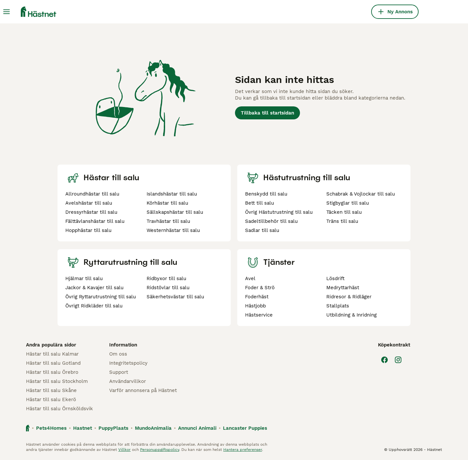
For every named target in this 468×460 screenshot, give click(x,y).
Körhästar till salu (167, 203)
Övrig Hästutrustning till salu (279, 212)
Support (118, 372)
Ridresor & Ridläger (348, 297)
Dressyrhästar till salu (91, 212)
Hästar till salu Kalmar (52, 354)
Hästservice (259, 315)
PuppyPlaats (113, 428)
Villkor (124, 449)
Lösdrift (335, 278)
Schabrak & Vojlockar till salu (360, 194)
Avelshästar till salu (88, 203)
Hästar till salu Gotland (53, 363)
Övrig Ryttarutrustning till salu (100, 297)
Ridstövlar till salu (168, 288)
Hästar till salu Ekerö (51, 399)
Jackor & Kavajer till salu (94, 288)
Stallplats (337, 306)
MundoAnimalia (153, 428)
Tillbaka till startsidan (267, 113)
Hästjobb (255, 306)
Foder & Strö (260, 288)
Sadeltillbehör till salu (271, 221)
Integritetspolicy (128, 363)
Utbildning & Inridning (351, 315)
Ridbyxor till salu (166, 278)
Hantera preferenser (242, 449)
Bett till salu (259, 203)
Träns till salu (342, 221)
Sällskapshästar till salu (175, 212)
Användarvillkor (127, 381)
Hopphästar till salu (88, 230)
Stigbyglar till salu (347, 203)
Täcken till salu (344, 212)
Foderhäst (256, 297)
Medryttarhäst (342, 288)
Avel (250, 278)
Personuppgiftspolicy (159, 449)
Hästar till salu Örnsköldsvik (59, 409)
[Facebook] (384, 359)
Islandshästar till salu (172, 194)
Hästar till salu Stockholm (57, 381)
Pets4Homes (51, 428)
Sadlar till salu (262, 230)
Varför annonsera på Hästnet (143, 390)
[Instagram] (398, 359)
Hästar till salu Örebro (52, 372)
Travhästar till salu (168, 221)
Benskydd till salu (266, 194)
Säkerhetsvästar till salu (175, 297)
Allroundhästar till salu (92, 194)
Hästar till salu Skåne (51, 390)
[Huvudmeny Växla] (6, 11)
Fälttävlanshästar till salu (94, 221)
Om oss (118, 354)
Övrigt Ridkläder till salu (94, 306)
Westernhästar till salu (173, 230)
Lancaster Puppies (245, 428)
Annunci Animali (197, 428)
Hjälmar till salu (84, 278)
